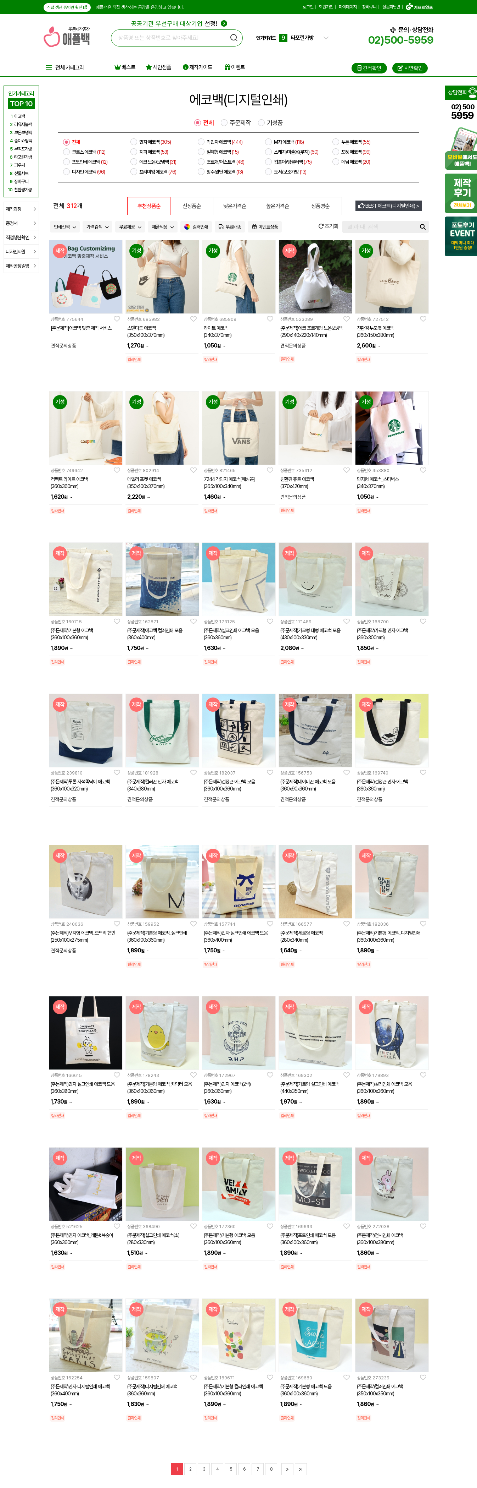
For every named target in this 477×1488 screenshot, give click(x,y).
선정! (179, 23)
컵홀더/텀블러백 (293, 162)
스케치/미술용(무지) (296, 152)
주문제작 (240, 122)
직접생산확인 (21, 237)
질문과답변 (391, 7)
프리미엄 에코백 (157, 172)
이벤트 (235, 67)
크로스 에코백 (88, 152)
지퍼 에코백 (153, 152)
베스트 (124, 67)
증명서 (21, 223)
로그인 (308, 7)
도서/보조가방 (290, 172)
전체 (208, 122)
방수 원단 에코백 (225, 172)
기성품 (275, 122)
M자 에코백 (289, 142)
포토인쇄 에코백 (89, 162)
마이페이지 (348, 7)
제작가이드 (197, 67)
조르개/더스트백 (225, 162)
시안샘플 (158, 67)
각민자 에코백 (224, 142)
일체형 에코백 (222, 152)
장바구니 (369, 7)
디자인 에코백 (88, 172)
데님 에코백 (355, 162)
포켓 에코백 (355, 152)
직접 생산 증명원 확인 (67, 7)
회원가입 (326, 7)
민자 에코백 (155, 142)
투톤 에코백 (355, 142)
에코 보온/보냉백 (157, 162)
